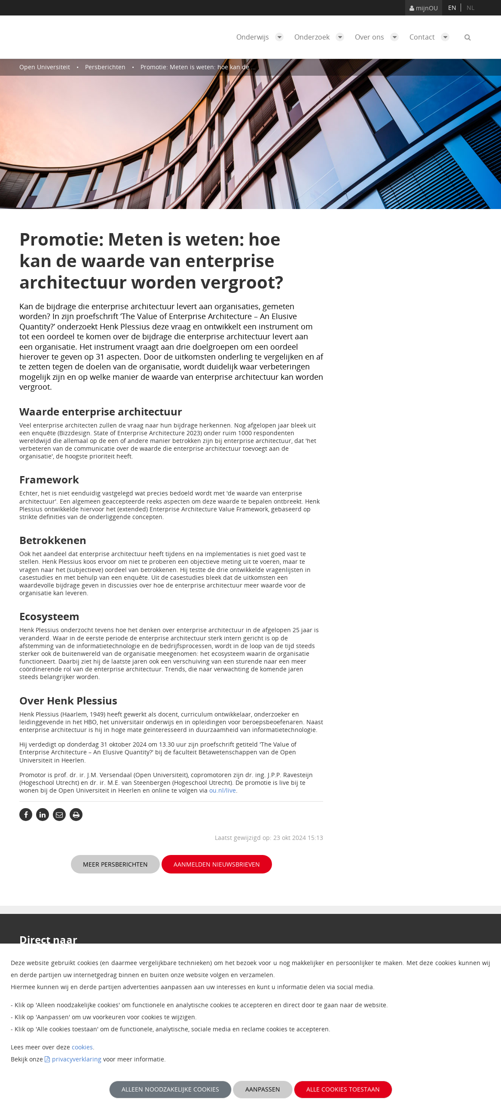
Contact (431, 37)
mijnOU (423, 8)
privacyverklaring (76, 1059)
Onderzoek (321, 37)
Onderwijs (262, 37)
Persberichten (105, 67)
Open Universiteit (44, 67)
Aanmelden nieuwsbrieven (217, 864)
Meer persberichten (115, 864)
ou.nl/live (222, 790)
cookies (82, 1047)
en (452, 7)
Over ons (379, 37)
